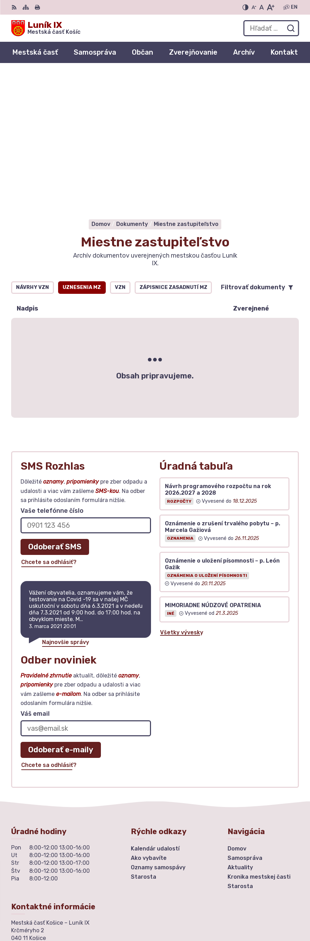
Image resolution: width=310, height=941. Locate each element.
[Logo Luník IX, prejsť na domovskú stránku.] (45, 28)
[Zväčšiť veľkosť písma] (270, 7)
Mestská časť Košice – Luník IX (235, 913)
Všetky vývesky (181, 491)
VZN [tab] (120, 147)
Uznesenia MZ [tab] (82, 147)
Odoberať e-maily (60, 609)
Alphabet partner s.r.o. (246, 904)
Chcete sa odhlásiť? (49, 421)
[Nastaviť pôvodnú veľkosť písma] (261, 7)
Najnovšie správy (65, 501)
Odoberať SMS (54, 406)
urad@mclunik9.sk (36, 834)
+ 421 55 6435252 (37, 826)
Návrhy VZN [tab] (32, 147)
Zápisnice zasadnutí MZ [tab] (173, 147)
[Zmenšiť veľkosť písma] (254, 7)
